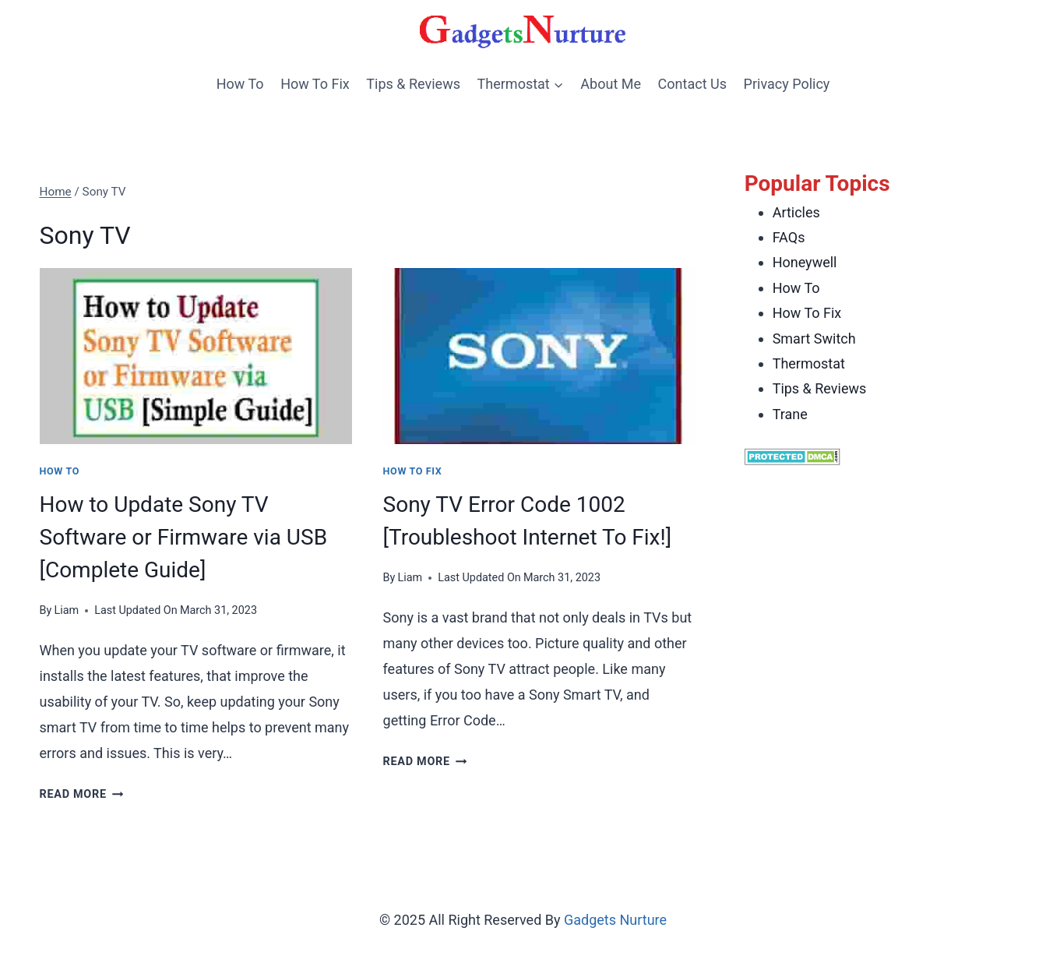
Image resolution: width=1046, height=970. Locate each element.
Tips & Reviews (413, 84)
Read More (82, 794)
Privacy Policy (787, 84)
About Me (610, 84)
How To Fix (315, 84)
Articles (796, 212)
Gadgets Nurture (615, 920)
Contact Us (692, 84)
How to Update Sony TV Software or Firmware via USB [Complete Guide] (184, 537)
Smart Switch (814, 338)
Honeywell (805, 262)
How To (240, 84)
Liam (66, 610)
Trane (790, 414)
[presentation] (196, 356)
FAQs (789, 237)
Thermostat (809, 363)
